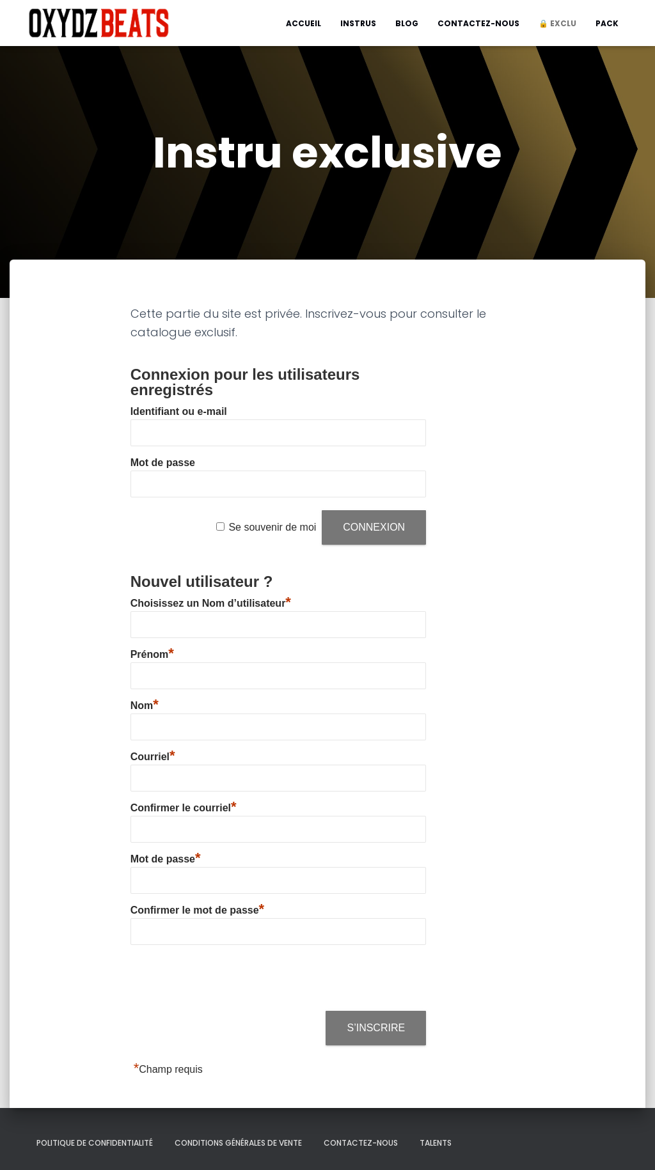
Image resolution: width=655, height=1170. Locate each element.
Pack (607, 23)
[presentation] (227, 979)
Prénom (152, 654)
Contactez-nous (478, 23)
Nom (144, 705)
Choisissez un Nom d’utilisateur (210, 603)
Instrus (358, 23)
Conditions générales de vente (238, 1142)
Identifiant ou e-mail (178, 411)
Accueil (303, 23)
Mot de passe (162, 462)
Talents (436, 1142)
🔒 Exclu (557, 23)
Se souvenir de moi (272, 527)
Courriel (152, 756)
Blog (406, 23)
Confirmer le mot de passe (197, 910)
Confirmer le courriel (183, 807)
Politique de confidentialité (94, 1142)
